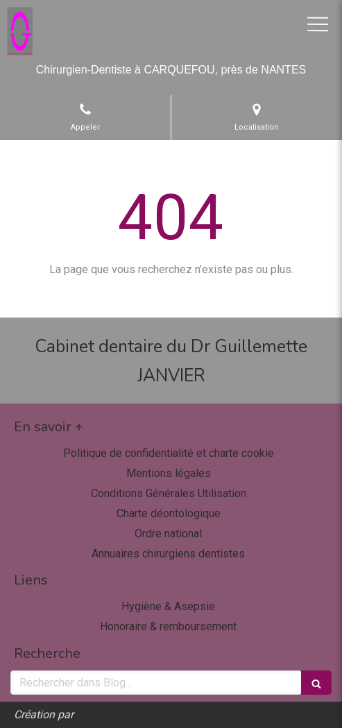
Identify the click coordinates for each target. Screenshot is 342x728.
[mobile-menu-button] (317, 24)
